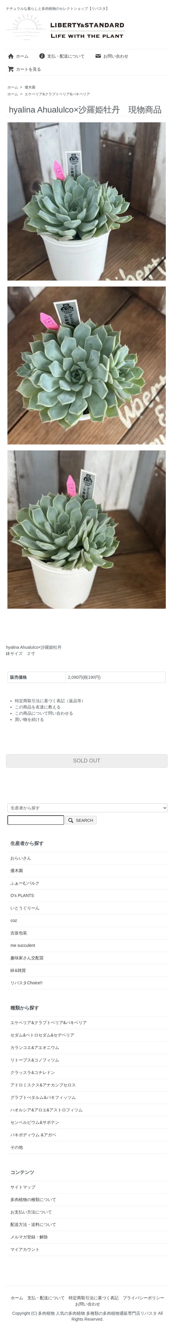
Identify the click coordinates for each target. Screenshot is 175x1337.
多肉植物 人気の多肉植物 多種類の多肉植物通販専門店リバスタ (97, 1313)
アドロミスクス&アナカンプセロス (42, 1085)
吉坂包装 (18, 933)
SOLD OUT (86, 761)
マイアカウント (25, 1249)
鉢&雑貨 (18, 970)
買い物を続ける (29, 719)
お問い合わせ (111, 56)
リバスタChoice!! (26, 982)
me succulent (22, 945)
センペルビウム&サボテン (34, 1122)
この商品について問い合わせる (44, 713)
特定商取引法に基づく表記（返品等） (50, 700)
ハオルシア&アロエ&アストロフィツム (46, 1109)
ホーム (18, 56)
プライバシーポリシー (143, 1297)
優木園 (30, 87)
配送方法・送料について (33, 1224)
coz (13, 920)
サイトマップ (22, 1187)
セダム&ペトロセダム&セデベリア (42, 1035)
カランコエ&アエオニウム (34, 1047)
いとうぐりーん (25, 908)
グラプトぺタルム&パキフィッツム (42, 1097)
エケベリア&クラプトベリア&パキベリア (57, 94)
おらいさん (20, 858)
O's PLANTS (22, 895)
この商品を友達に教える (38, 707)
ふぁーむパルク (25, 883)
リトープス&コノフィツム (34, 1060)
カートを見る (24, 69)
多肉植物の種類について (33, 1199)
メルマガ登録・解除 (29, 1237)
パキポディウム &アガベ (33, 1134)
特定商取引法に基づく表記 (94, 1297)
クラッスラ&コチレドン (32, 1072)
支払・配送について (62, 56)
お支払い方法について (31, 1212)
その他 (16, 1147)
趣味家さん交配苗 (27, 957)
